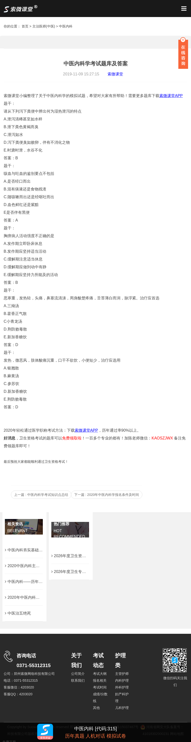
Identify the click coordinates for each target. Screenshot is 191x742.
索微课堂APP (86, 430)
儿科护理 (122, 708)
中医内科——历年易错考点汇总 (33, 582)
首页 (25, 26)
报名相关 (100, 680)
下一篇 (106, 495)
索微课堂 (115, 74)
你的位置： (13, 26)
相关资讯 (15, 524)
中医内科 (66, 26)
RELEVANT (17, 531)
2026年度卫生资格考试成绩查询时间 (84, 556)
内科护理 (122, 680)
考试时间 (100, 687)
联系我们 (78, 680)
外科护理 (122, 687)
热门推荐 (61, 524)
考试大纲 (100, 674)
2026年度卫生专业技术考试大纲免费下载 (88, 572)
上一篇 (41, 495)
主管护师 (122, 674)
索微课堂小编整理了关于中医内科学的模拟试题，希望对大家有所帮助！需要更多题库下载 (81, 96)
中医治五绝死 (18, 613)
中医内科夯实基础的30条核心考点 (35, 550)
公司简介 (78, 674)
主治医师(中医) (43, 26)
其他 (96, 708)
